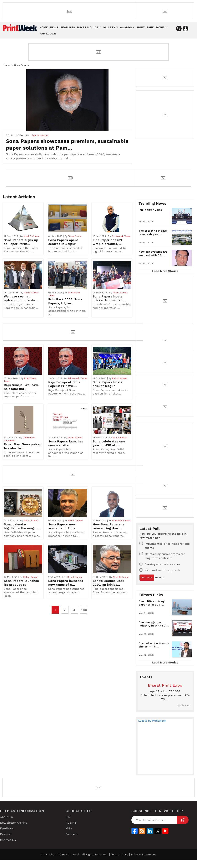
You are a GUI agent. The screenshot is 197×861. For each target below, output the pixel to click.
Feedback (7, 829)
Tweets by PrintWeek (152, 721)
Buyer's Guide (87, 27)
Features (67, 27)
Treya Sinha (74, 238)
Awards (126, 27)
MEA (69, 829)
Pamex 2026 (48, 33)
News (54, 27)
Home (44, 27)
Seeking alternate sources (159, 565)
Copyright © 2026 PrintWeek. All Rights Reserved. (74, 855)
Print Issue (145, 27)
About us (6, 818)
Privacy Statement (143, 855)
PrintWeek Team (121, 238)
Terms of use (119, 855)
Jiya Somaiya (39, 136)
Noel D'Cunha (31, 238)
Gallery (109, 27)
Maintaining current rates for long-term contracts (162, 557)
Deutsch (71, 835)
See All (183, 706)
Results (159, 578)
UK (68, 818)
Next (83, 620)
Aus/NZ (71, 824)
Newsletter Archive (14, 824)
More (160, 27)
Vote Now (147, 578)
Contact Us (8, 841)
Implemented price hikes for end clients (164, 546)
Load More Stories (165, 272)
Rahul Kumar (31, 296)
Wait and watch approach (159, 571)
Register (6, 835)
